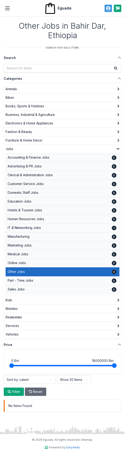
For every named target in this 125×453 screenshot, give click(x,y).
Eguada (58, 8)
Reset (35, 392)
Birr (15, 361)
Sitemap (86, 439)
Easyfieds (73, 447)
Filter (14, 392)
